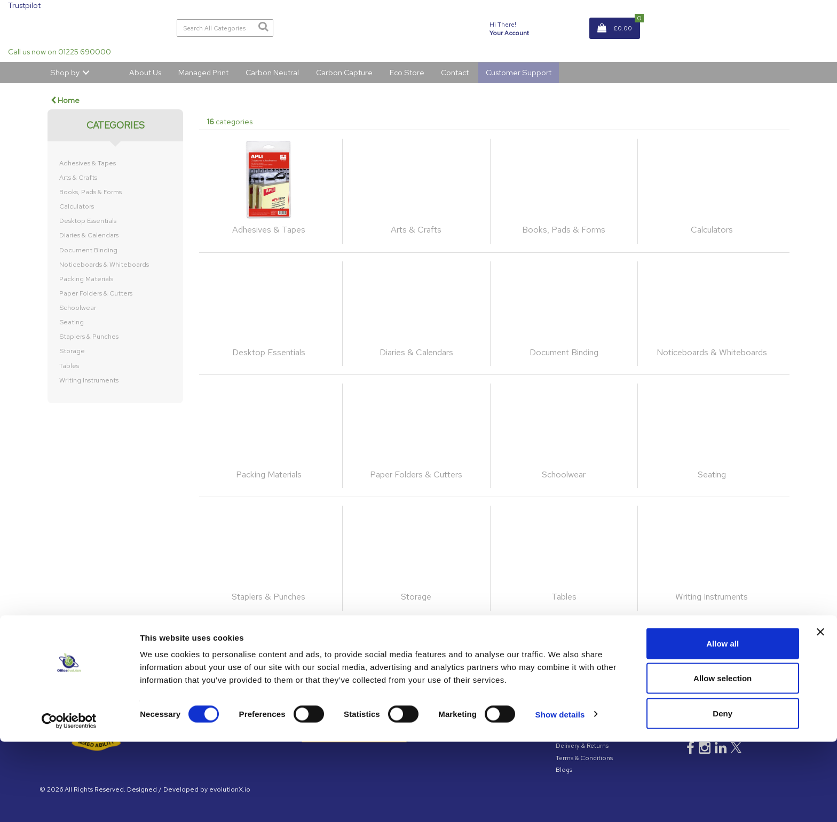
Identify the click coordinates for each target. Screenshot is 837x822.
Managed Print (203, 72)
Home (65, 100)
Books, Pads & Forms (90, 192)
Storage (72, 351)
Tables (69, 366)
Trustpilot (24, 5)
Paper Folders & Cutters (95, 293)
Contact (455, 72)
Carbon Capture (344, 72)
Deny (722, 793)
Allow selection (722, 758)
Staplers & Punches (89, 336)
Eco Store (407, 72)
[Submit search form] (263, 27)
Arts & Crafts (78, 177)
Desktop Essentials (87, 221)
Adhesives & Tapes (87, 163)
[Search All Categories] (225, 28)
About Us (145, 72)
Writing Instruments (89, 380)
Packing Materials (86, 279)
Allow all (722, 723)
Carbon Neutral (272, 72)
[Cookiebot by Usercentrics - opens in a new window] (69, 801)
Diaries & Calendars (89, 235)
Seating (71, 322)
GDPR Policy (574, 686)
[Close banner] (820, 712)
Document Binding (88, 250)
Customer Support (518, 72)
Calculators (76, 206)
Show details (560, 794)
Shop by (65, 72)
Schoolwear (77, 308)
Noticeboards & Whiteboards (104, 264)
